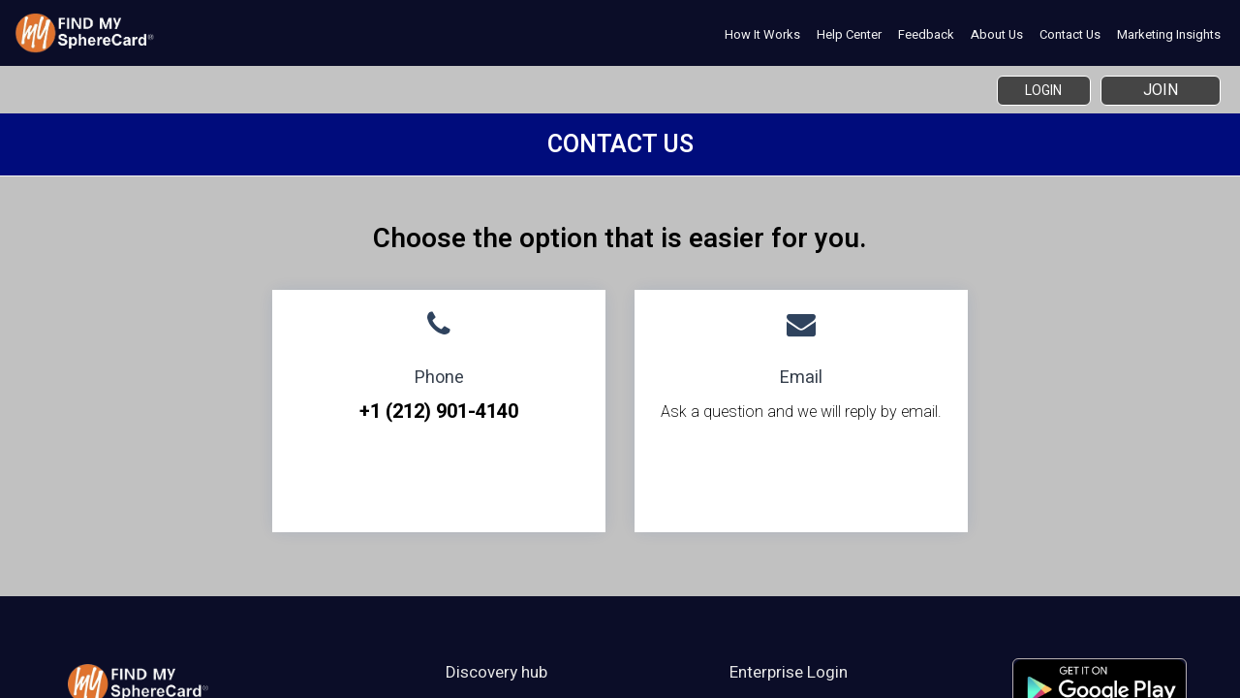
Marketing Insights (1169, 34)
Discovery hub (496, 671)
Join (1160, 90)
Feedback (926, 34)
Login (1033, 90)
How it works (762, 34)
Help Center (849, 34)
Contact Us (1069, 34)
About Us (997, 34)
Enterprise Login (788, 671)
